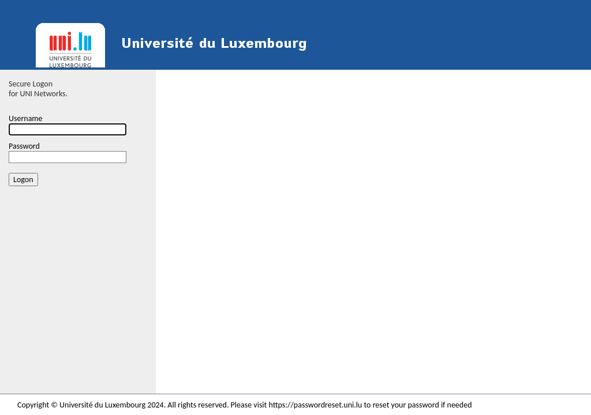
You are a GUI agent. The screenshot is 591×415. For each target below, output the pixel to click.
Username (26, 118)
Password (24, 146)
